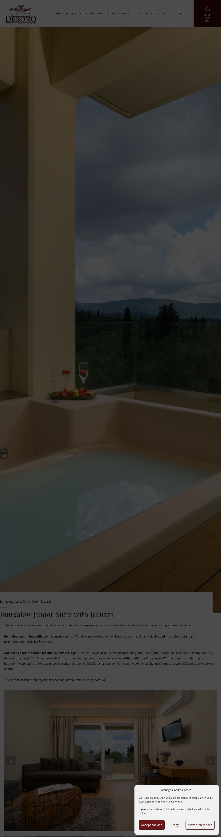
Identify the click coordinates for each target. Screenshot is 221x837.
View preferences (200, 825)
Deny (175, 825)
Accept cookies (151, 825)
